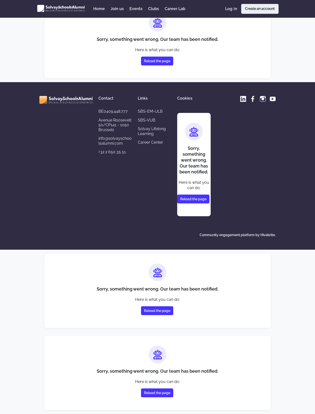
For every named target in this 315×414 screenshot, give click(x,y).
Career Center (150, 142)
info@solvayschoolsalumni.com (115, 141)
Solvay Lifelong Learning (152, 131)
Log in (231, 8)
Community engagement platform (227, 235)
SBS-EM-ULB (150, 111)
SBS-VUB (146, 120)
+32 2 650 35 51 (112, 152)
